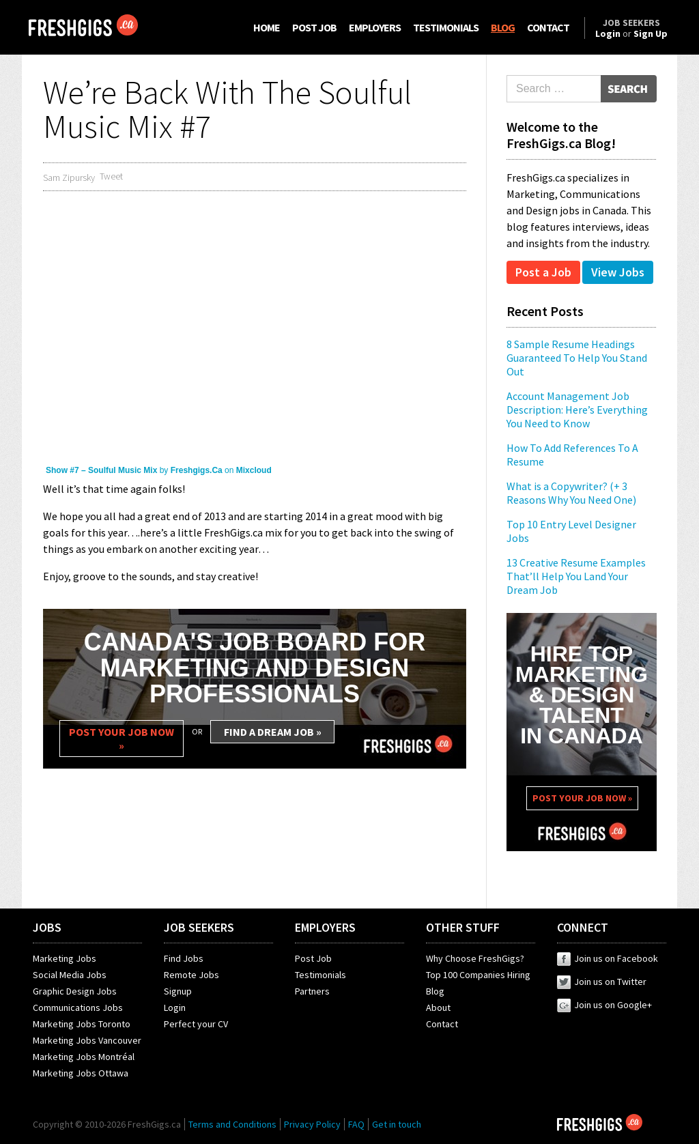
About (438, 1007)
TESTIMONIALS (446, 27)
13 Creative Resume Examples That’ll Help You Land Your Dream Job (576, 576)
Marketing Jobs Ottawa (80, 1073)
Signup (178, 991)
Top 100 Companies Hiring (478, 975)
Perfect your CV (196, 1024)
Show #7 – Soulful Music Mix (101, 470)
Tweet (111, 176)
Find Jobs (183, 958)
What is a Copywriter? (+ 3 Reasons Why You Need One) (571, 492)
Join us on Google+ (604, 1005)
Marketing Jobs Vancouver (87, 1040)
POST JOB (314, 27)
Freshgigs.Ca (197, 470)
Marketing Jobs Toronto (81, 1024)
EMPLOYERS (375, 27)
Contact (442, 1024)
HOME (266, 27)
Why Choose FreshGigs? (475, 958)
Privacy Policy (312, 1124)
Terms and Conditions (232, 1124)
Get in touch (396, 1124)
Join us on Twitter (601, 981)
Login (175, 1007)
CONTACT (548, 27)
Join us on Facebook (607, 958)
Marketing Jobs (64, 958)
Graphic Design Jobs (75, 991)
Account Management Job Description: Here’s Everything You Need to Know (577, 409)
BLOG (503, 27)
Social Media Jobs (69, 975)
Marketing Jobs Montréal (83, 1056)
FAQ (356, 1124)
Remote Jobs (191, 975)
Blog (435, 991)
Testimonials (320, 975)
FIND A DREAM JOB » (273, 732)
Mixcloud (254, 470)
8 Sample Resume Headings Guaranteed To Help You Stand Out (577, 357)
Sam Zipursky (69, 177)
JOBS (47, 927)
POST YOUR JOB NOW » (121, 738)
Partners (312, 991)
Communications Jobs (78, 1007)
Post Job (313, 958)
